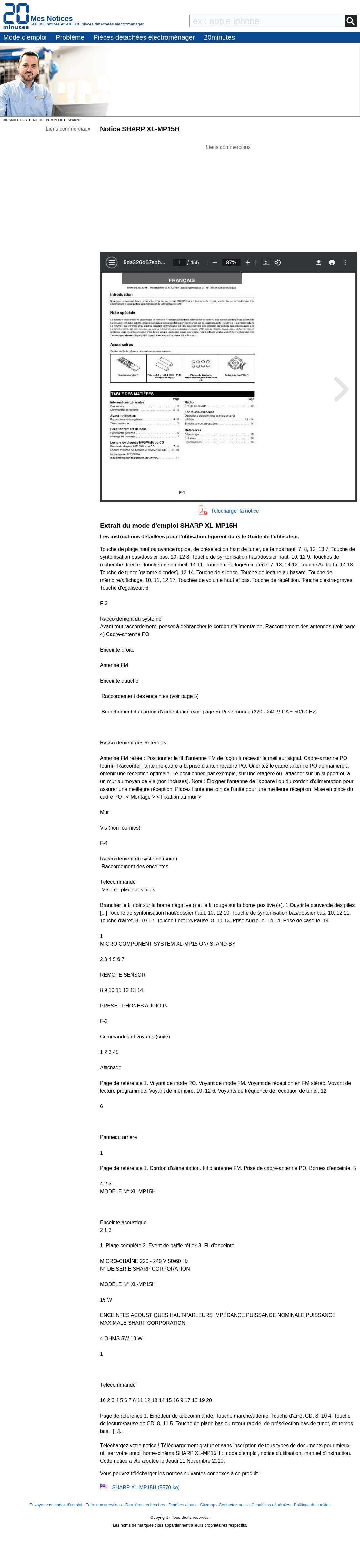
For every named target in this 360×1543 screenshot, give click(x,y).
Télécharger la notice (235, 511)
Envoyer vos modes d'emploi (55, 1504)
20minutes (219, 37)
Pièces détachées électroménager (144, 37)
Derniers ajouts (182, 1504)
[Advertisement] (228, 196)
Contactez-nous (233, 1504)
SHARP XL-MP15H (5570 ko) (146, 1487)
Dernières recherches (145, 1504)
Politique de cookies (312, 1504)
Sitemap (207, 1504)
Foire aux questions (104, 1504)
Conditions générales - (272, 1504)
